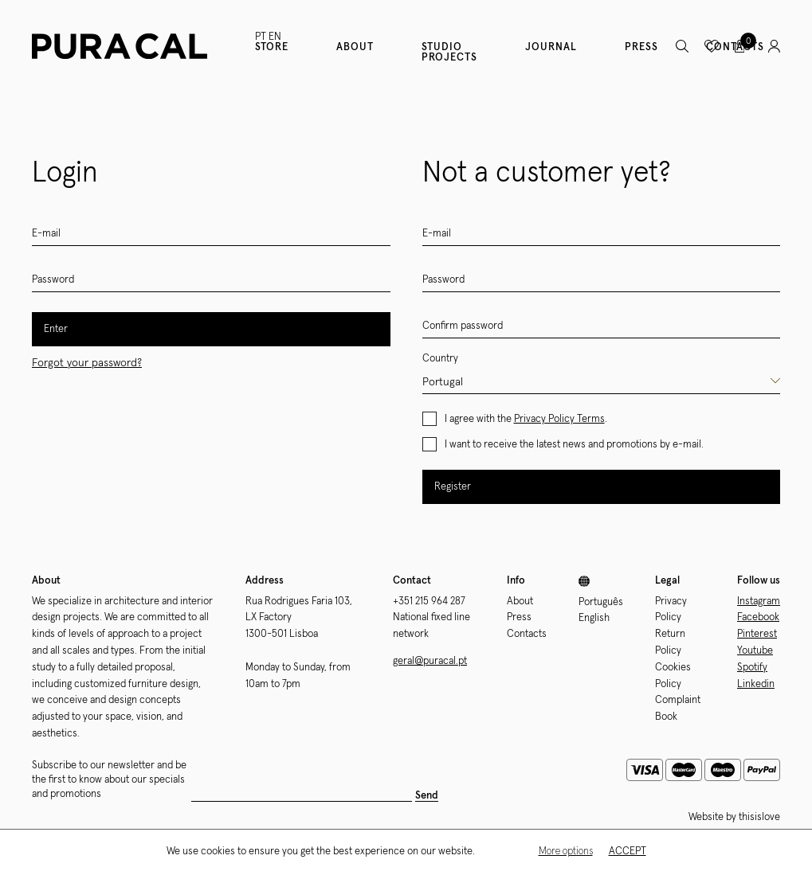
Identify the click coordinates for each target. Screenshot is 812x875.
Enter (56, 329)
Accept (627, 852)
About (355, 47)
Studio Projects (449, 52)
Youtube (755, 651)
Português (601, 602)
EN (275, 37)
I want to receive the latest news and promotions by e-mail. (574, 444)
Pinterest (757, 634)
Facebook (758, 617)
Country (440, 359)
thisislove (759, 817)
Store (271, 47)
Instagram (758, 601)
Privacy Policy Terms (559, 419)
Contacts (527, 634)
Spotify (752, 667)
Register (452, 487)
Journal (551, 47)
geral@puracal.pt (430, 661)
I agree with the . (526, 419)
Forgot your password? (87, 363)
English (594, 618)
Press (641, 47)
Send (426, 796)
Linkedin (756, 684)
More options (566, 852)
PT (260, 37)
